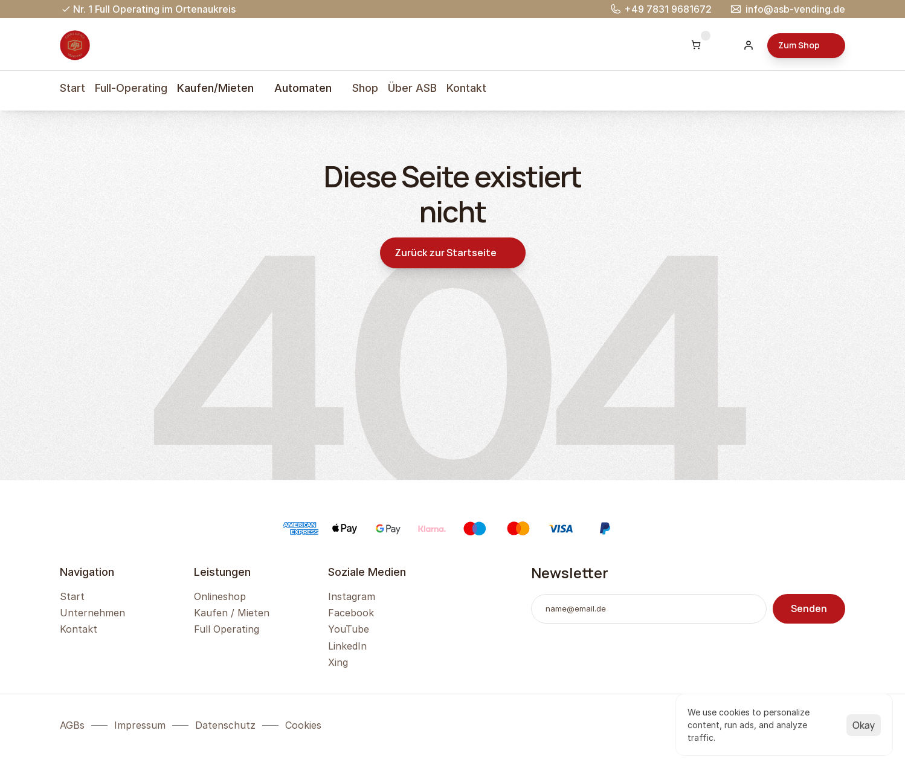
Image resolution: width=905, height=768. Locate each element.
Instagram (351, 596)
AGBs (72, 725)
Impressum (140, 725)
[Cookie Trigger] (303, 725)
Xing (338, 662)
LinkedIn (347, 646)
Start (72, 88)
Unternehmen (92, 613)
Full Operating (226, 629)
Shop (365, 88)
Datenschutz (225, 725)
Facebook (351, 613)
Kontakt (466, 88)
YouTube (348, 629)
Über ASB (412, 88)
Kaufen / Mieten (231, 613)
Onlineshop (220, 596)
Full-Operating (131, 88)
